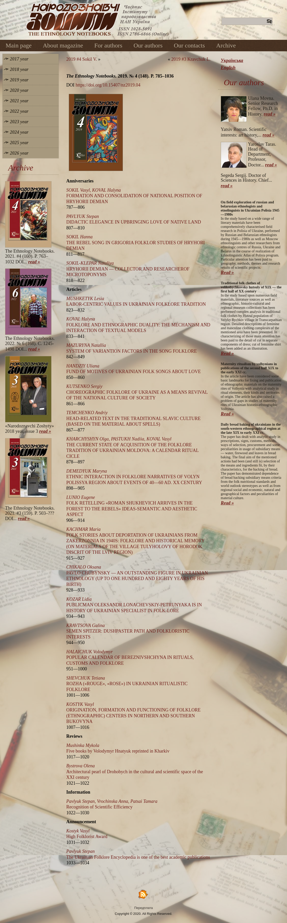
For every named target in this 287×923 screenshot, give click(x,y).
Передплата (143, 908)
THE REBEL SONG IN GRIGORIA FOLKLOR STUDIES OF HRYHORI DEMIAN (135, 242)
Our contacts (189, 45)
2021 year (19, 100)
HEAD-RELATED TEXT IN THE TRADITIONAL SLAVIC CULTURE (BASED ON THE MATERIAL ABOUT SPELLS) (133, 418)
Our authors (148, 45)
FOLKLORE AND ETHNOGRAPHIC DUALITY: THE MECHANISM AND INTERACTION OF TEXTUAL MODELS (138, 324)
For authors (108, 45)
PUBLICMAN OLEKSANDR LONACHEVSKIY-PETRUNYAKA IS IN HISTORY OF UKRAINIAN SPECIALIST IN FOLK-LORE (134, 605)
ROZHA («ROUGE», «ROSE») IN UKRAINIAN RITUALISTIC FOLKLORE (127, 683)
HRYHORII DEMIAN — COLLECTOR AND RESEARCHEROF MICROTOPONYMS (127, 269)
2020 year (19, 90)
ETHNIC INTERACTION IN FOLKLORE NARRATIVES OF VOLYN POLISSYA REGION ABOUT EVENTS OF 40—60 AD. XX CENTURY (134, 477)
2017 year (19, 58)
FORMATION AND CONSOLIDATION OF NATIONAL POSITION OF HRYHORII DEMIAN (134, 196)
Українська (232, 60)
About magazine (63, 45)
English (228, 67)
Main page (19, 45)
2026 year (19, 153)
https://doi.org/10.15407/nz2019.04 (108, 85)
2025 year (19, 142)
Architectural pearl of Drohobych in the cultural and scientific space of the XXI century (134, 771)
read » (34, 261)
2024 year (19, 132)
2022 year (19, 111)
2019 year (19, 79)
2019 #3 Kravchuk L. (191, 59)
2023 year (19, 121)
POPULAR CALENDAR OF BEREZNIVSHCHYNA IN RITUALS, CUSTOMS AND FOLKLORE (130, 657)
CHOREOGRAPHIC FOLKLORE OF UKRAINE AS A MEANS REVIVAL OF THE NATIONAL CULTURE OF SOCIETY (137, 392)
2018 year (19, 69)
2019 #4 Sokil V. (81, 59)
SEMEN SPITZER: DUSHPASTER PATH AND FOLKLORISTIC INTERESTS (127, 631)
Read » (227, 272)
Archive (226, 45)
